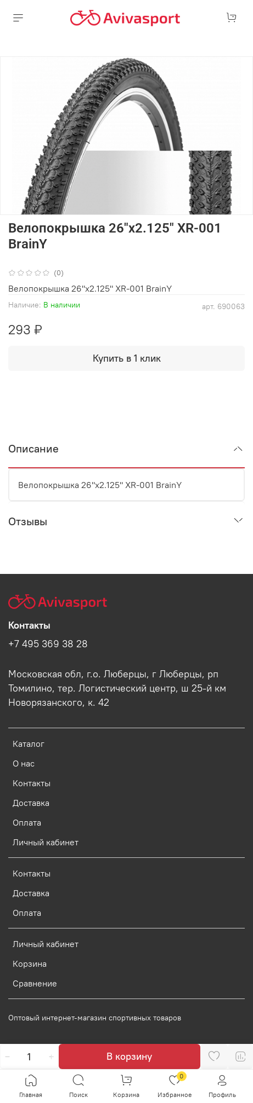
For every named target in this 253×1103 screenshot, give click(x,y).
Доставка (31, 802)
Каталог (28, 743)
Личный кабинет (45, 842)
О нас (24, 763)
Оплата (27, 822)
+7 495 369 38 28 (48, 644)
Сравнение (35, 983)
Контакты (31, 782)
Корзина (30, 963)
